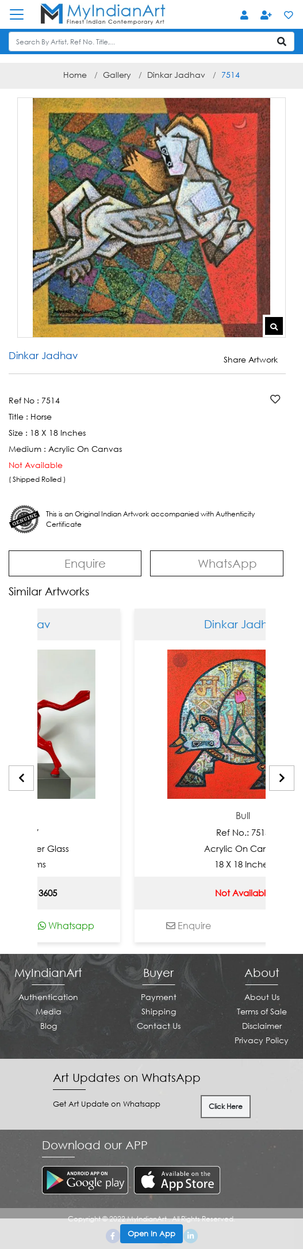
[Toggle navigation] (22, 14)
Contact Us (159, 1026)
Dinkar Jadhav (176, 75)
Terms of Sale (262, 1011)
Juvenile (46, 815)
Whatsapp (100, 925)
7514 (230, 75)
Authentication (48, 997)
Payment (159, 997)
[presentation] (21, 778)
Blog (48, 1026)
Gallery (117, 75)
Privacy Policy (262, 1040)
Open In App (151, 1233)
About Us (261, 997)
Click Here (226, 1106)
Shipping (158, 1011)
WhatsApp (217, 562)
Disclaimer (262, 1026)
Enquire (75, 563)
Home (75, 75)
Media (49, 1011)
